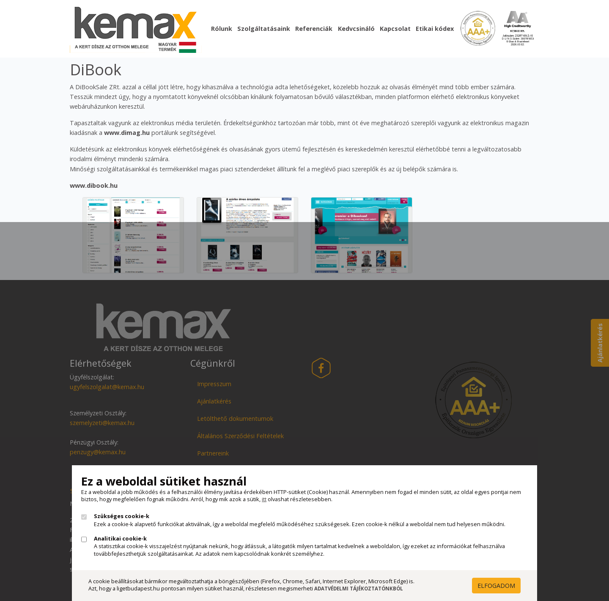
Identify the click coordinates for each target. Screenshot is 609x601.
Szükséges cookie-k (121, 516)
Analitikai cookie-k (120, 538)
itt (264, 499)
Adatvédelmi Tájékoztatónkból (358, 588)
